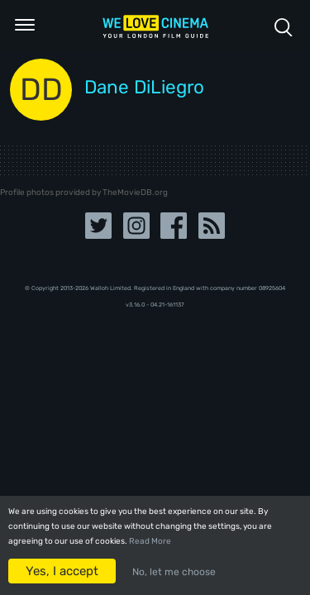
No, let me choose (174, 572)
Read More (150, 541)
